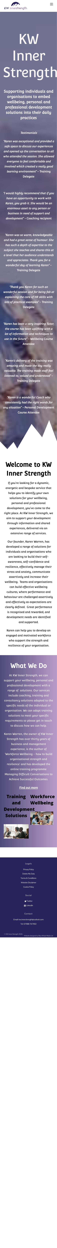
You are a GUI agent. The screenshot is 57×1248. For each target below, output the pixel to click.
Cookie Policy (28, 887)
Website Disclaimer (28, 882)
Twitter (28, 901)
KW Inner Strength (12, 934)
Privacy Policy (28, 869)
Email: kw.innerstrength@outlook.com (28, 919)
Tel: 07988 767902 (28, 924)
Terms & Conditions (28, 878)
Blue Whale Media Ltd (45, 936)
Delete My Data (28, 874)
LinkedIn (28, 905)
